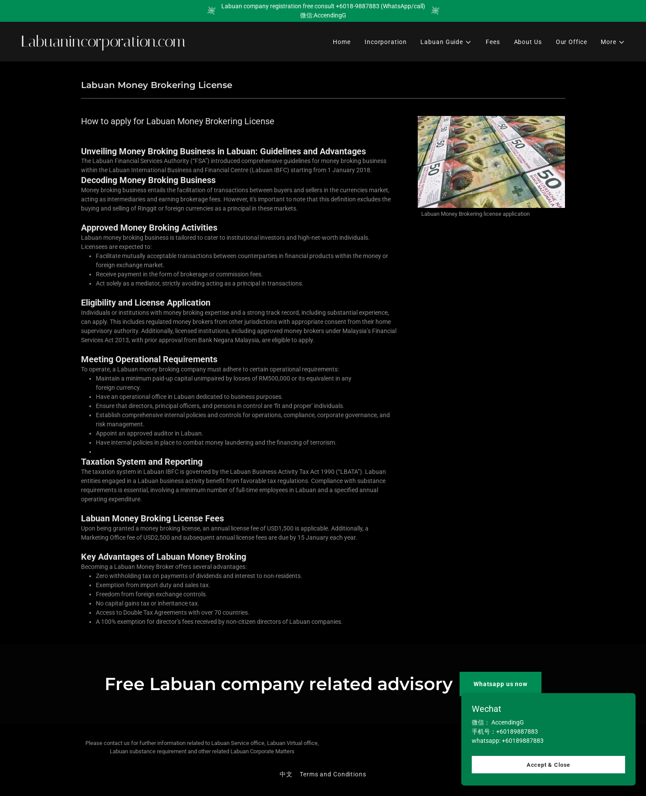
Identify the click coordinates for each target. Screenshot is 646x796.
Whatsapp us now (501, 683)
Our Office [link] (571, 41)
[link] (168, 44)
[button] (446, 42)
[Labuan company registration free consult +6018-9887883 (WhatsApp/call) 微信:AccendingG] (323, 11)
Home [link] (342, 41)
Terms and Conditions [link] (333, 774)
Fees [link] (493, 41)
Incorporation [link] (385, 41)
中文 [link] (286, 774)
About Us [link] (528, 41)
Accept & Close (548, 782)
